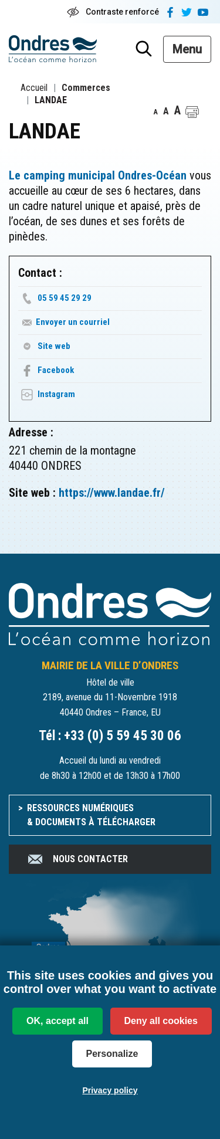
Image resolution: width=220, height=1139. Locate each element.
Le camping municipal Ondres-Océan (98, 175)
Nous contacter (77, 859)
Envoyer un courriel (73, 322)
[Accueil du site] (110, 613)
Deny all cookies (161, 1021)
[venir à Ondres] (110, 944)
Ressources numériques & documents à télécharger (91, 815)
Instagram (56, 394)
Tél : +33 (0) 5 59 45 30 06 (110, 736)
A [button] (156, 112)
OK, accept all (57, 1021)
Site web (54, 346)
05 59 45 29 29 (65, 298)
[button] (192, 112)
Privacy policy (109, 1090)
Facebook (56, 370)
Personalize (112, 1054)
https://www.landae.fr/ (112, 493)
